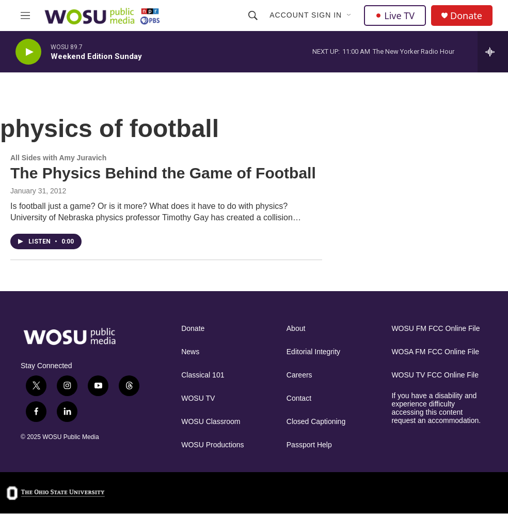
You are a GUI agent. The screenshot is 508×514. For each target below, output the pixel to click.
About (296, 328)
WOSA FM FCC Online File (435, 352)
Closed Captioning (316, 422)
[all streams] (493, 51)
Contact (299, 398)
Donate (466, 15)
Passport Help (309, 445)
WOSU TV (198, 398)
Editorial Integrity (313, 352)
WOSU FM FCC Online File (435, 328)
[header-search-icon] (253, 15)
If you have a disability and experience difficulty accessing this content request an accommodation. (436, 408)
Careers (299, 375)
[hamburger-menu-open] (25, 15)
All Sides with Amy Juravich (58, 158)
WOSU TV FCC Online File (435, 375)
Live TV (395, 15)
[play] (28, 52)
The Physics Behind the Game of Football (163, 173)
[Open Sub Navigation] (349, 15)
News (190, 352)
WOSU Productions (212, 445)
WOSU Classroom (210, 422)
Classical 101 (202, 375)
